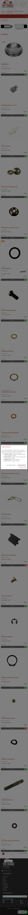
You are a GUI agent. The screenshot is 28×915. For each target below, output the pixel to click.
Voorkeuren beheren (21, 465)
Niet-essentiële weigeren (10, 465)
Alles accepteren (23, 467)
